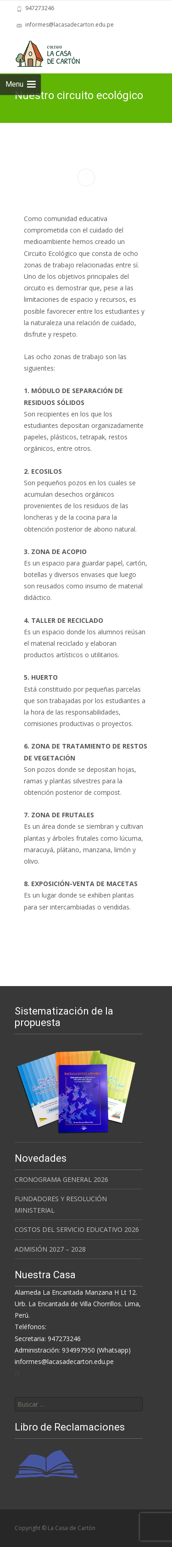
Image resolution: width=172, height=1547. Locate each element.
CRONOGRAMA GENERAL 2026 (61, 1179)
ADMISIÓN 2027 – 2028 (50, 1249)
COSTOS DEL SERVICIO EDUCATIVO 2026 (77, 1229)
